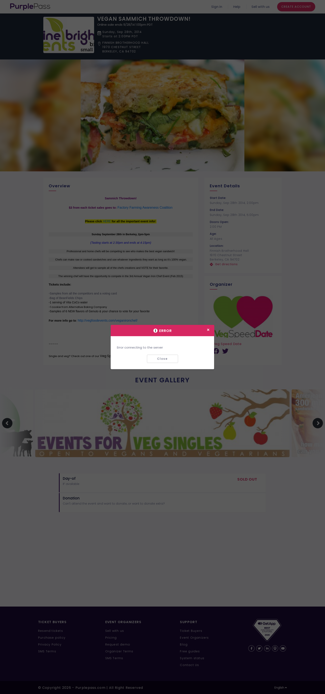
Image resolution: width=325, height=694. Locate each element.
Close (162, 359)
